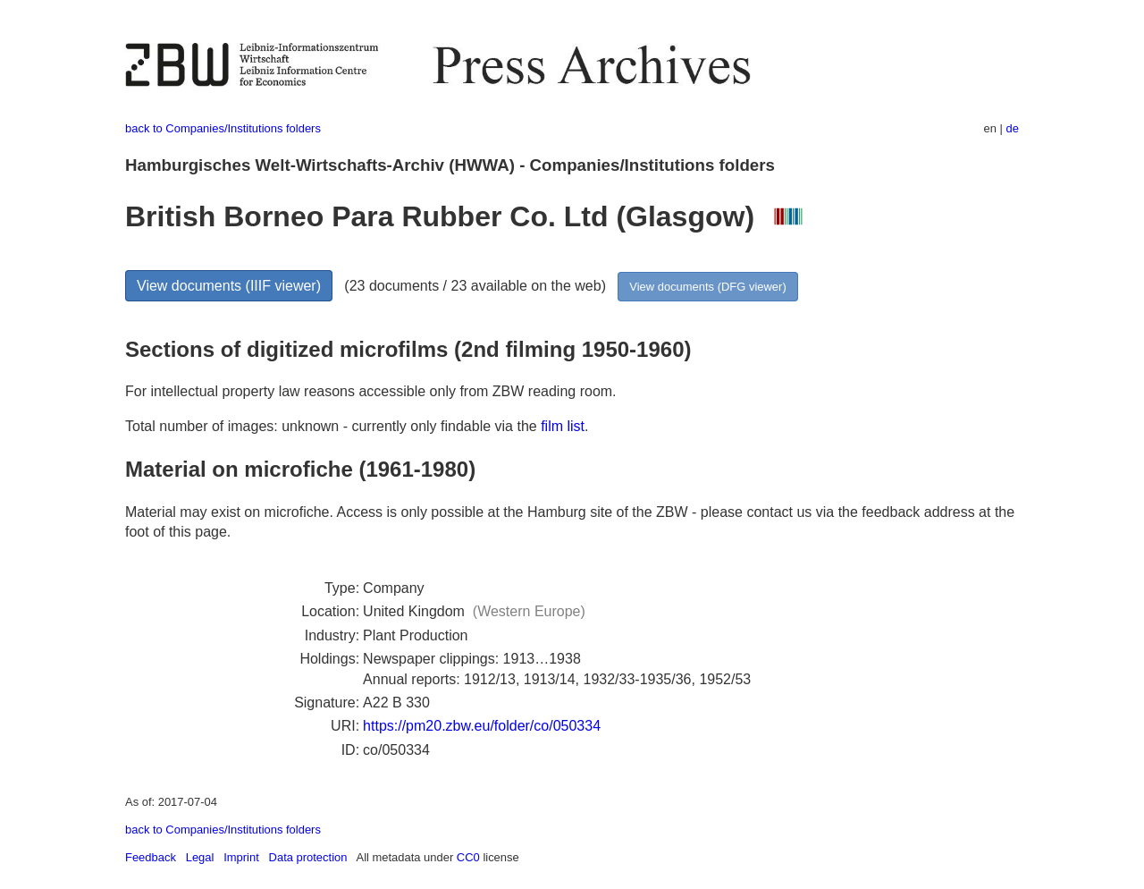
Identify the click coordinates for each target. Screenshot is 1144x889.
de (1012, 128)
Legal (200, 857)
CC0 (468, 857)
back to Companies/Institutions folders (223, 128)
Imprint (241, 857)
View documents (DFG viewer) (707, 286)
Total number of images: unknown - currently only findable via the (333, 426)
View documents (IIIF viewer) (229, 285)
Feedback (150, 857)
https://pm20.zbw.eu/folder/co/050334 (482, 725)
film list (563, 426)
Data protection (308, 857)
